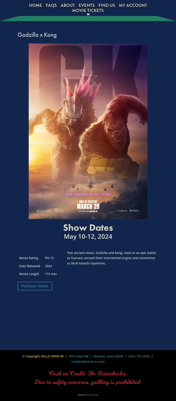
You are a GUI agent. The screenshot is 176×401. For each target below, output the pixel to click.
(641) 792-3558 (139, 356)
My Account (133, 6)
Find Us (106, 6)
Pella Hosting (91, 394)
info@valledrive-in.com (88, 361)
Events (87, 6)
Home (35, 6)
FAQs (51, 6)
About (68, 6)
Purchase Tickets (34, 286)
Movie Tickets (88, 11)
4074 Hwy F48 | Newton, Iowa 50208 (96, 356)
